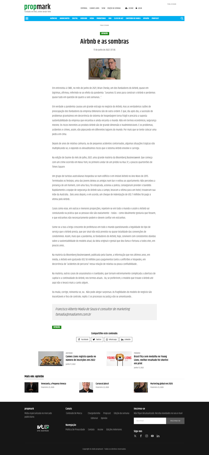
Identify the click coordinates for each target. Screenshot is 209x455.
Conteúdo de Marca (74, 413)
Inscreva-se (175, 420)
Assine (100, 430)
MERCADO (83, 18)
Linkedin (125, 339)
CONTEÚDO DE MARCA (133, 18)
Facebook (83, 339)
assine (129, 8)
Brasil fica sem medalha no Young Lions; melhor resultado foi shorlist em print (151, 360)
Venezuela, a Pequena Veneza (53, 384)
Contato (91, 430)
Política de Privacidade (75, 430)
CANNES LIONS (95, 8)
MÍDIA (92, 18)
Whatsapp (111, 339)
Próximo (137, 353)
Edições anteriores (114, 430)
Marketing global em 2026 (161, 384)
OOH (109, 18)
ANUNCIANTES (65, 18)
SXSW (104, 8)
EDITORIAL (84, 8)
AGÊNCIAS (53, 18)
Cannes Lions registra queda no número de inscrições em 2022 (81, 358)
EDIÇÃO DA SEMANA (114, 8)
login (139, 8)
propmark (99, 449)
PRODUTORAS (101, 18)
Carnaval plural (102, 384)
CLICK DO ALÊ (118, 18)
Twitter (97, 339)
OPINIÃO (146, 18)
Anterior (69, 353)
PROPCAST (155, 18)
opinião (104, 33)
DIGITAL (75, 18)
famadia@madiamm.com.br (73, 314)
